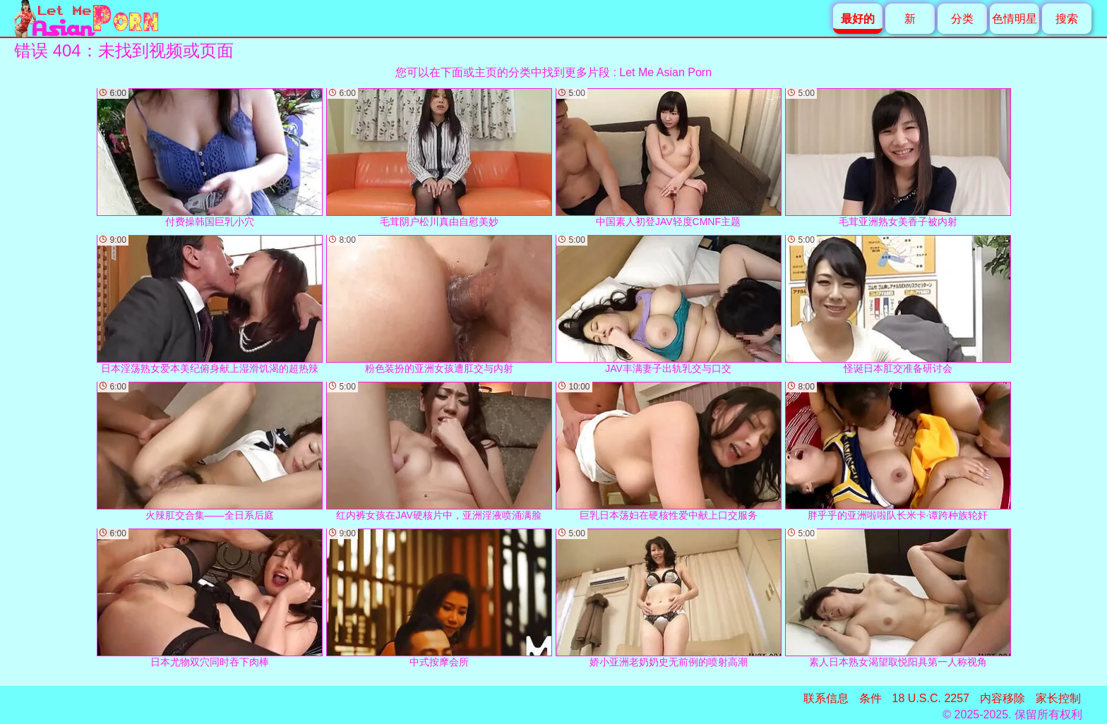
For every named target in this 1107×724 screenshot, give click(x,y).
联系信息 (826, 698)
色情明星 (1014, 19)
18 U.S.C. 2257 (930, 698)
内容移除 (1002, 698)
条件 (870, 698)
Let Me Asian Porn (665, 72)
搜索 (1066, 19)
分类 (962, 19)
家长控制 (1058, 698)
